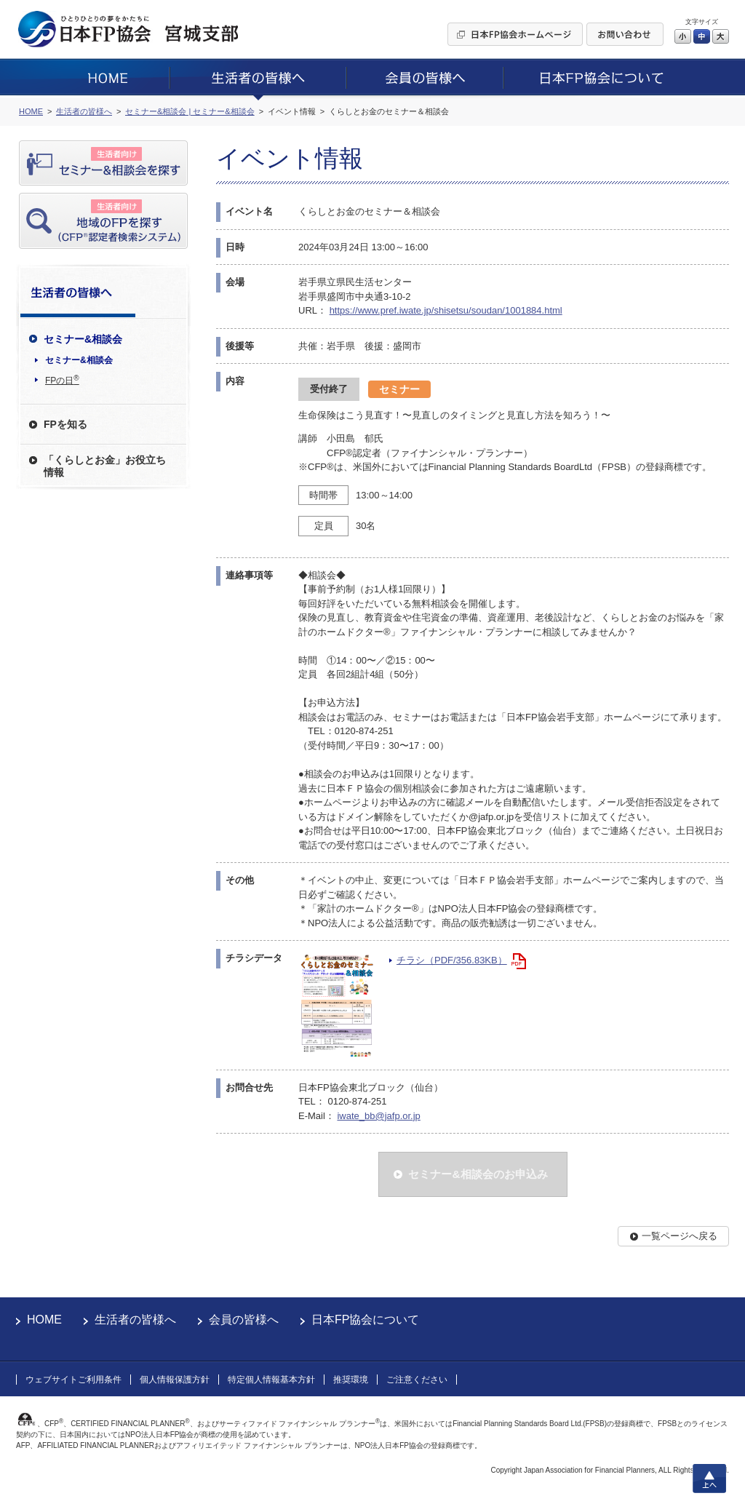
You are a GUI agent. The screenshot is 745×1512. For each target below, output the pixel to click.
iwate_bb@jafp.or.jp (378, 1115)
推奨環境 (350, 1379)
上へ (709, 1478)
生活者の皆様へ (135, 1319)
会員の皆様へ (244, 1319)
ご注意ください (416, 1379)
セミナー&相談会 (79, 360)
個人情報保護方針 (175, 1379)
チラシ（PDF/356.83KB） (452, 960)
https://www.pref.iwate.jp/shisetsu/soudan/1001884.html (446, 310)
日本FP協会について (365, 1319)
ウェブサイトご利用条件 (73, 1379)
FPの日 (62, 380)
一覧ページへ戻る (679, 1235)
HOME (44, 1319)
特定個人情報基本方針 (271, 1379)
